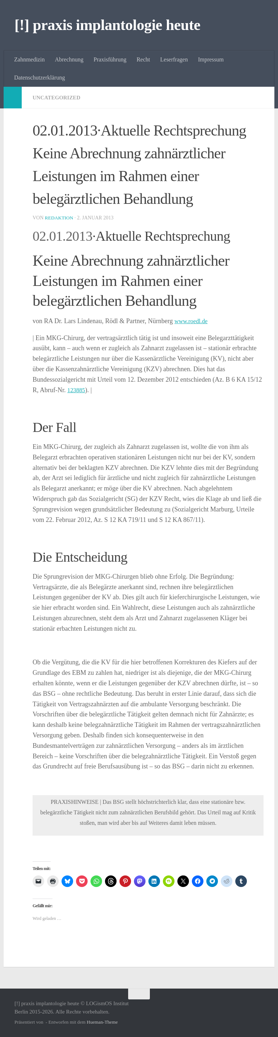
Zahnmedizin (29, 59)
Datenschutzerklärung (39, 77)
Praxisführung (110, 59)
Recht (143, 59)
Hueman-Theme (102, 1022)
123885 (77, 390)
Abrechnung (69, 59)
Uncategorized (58, 97)
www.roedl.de (192, 321)
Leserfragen (174, 59)
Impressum (211, 59)
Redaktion (60, 217)
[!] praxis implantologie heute (107, 25)
